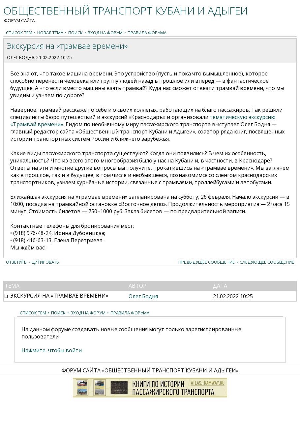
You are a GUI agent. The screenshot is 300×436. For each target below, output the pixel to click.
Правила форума (147, 33)
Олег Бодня (20, 57)
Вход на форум (105, 33)
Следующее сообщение (267, 262)
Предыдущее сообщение (206, 262)
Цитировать (45, 262)
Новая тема (50, 33)
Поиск (75, 33)
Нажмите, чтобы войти (51, 350)
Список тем (19, 33)
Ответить (16, 262)
